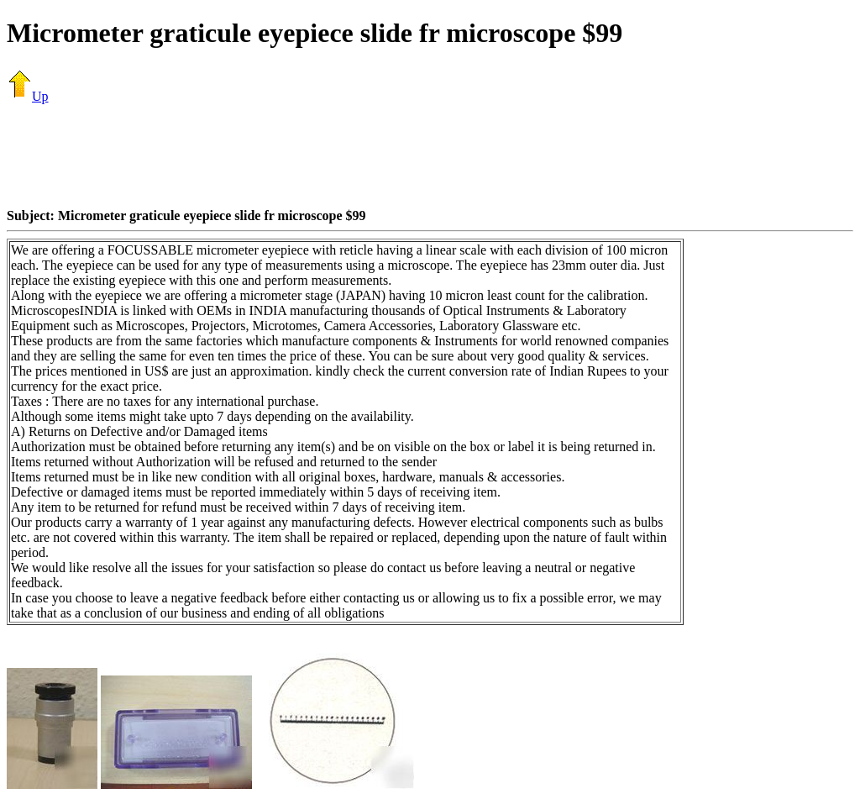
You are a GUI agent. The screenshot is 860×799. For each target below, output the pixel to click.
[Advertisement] (430, 155)
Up (28, 96)
